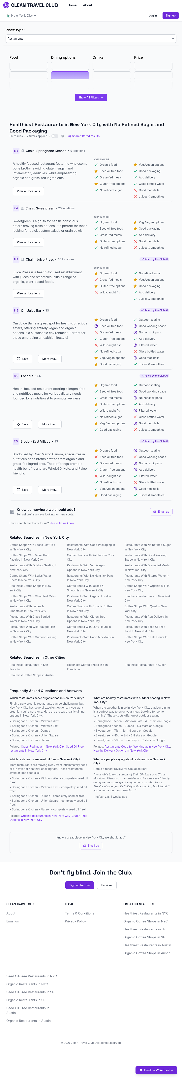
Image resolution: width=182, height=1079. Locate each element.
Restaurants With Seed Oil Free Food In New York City (145, 629)
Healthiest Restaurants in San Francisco (29, 667)
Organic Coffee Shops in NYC (145, 921)
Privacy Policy (75, 921)
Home (72, 5)
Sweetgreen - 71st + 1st (111, 730)
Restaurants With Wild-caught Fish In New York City (32, 629)
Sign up (171, 15)
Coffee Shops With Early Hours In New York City (89, 629)
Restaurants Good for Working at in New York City (137, 746)
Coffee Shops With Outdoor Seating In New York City (33, 639)
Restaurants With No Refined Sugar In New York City (148, 547)
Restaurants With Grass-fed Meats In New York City (147, 568)
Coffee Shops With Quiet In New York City (146, 609)
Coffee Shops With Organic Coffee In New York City (89, 609)
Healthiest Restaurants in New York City (148, 598)
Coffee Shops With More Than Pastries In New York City (29, 557)
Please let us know (62, 523)
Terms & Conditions (79, 913)
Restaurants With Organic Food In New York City (89, 598)
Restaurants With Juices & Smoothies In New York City (28, 609)
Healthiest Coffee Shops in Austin (32, 675)
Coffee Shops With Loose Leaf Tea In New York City (32, 547)
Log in (153, 15)
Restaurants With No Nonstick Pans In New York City (90, 578)
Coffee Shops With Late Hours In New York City (146, 639)
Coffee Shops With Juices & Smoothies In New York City (85, 588)
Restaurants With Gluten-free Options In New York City (86, 619)
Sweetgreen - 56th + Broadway (116, 740)
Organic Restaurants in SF (25, 1000)
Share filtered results (84, 136)
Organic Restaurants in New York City (45, 815)
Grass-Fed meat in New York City (42, 746)
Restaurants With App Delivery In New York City (146, 619)
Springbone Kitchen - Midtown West (35, 721)
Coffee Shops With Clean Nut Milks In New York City (33, 598)
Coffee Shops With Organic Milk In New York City (147, 588)
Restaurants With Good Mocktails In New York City (90, 639)
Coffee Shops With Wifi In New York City (90, 557)
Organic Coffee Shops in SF (144, 937)
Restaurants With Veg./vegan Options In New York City (86, 568)
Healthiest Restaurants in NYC (145, 913)
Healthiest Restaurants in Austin (145, 664)
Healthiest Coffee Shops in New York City (30, 588)
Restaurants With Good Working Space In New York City (146, 557)
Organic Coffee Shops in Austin (146, 953)
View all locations (28, 191)
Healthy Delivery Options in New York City (121, 750)
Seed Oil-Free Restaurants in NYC (31, 976)
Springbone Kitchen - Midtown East (35, 725)
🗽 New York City (21, 16)
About (87, 5)
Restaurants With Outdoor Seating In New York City (33, 568)
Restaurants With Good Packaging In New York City (91, 547)
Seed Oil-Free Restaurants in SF (30, 992)
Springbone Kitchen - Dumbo (31, 730)
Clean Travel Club (82, 1042)
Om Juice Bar (137, 768)
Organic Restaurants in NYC (27, 984)
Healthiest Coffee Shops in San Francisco (87, 667)
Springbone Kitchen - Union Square (35, 735)
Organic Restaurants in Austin (28, 1021)
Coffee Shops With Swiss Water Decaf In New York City (30, 578)
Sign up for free (79, 885)
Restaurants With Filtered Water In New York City (147, 578)
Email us (161, 511)
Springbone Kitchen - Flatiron (31, 740)
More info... (49, 358)
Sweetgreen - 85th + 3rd (112, 735)
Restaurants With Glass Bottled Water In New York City (30, 619)
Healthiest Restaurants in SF (144, 929)
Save (22, 358)
